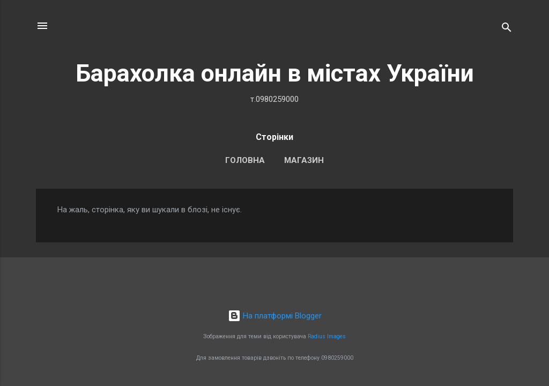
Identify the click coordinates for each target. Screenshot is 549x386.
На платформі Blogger (275, 316)
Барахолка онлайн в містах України (275, 73)
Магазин (304, 160)
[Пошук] (506, 29)
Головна (245, 160)
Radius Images (327, 336)
